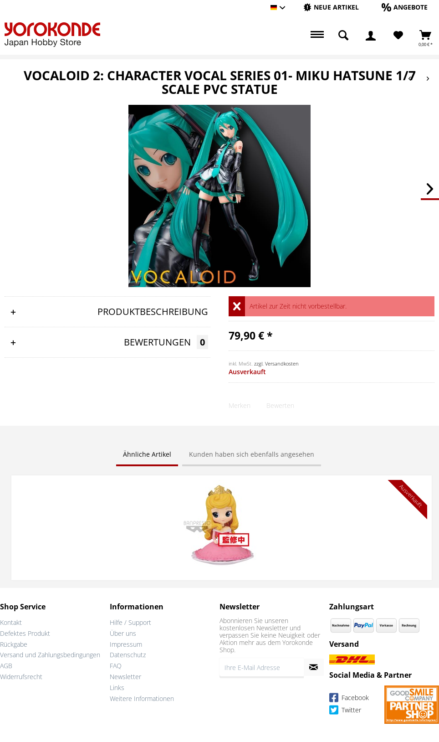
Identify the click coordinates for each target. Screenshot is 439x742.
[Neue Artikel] (331, 7)
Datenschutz (128, 654)
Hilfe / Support (130, 622)
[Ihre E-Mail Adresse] (262, 667)
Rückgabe (13, 644)
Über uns (123, 633)
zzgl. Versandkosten (276, 363)
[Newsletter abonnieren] (313, 667)
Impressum (126, 644)
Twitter (345, 711)
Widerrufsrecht (21, 676)
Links (117, 687)
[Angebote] (404, 7)
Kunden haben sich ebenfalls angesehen (251, 454)
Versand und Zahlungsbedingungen (50, 654)
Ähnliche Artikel (147, 454)
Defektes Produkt (25, 633)
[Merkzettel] (398, 35)
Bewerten (280, 405)
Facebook (349, 699)
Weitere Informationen (142, 698)
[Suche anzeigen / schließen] (343, 35)
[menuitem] (331, 7)
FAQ (116, 665)
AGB (6, 665)
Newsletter (125, 676)
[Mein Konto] (371, 35)
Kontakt (11, 622)
